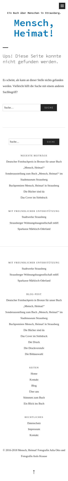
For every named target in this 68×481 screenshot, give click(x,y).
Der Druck (34, 342)
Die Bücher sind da (34, 191)
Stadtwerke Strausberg (34, 216)
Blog (34, 385)
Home (34, 373)
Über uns (34, 391)
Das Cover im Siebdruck (34, 197)
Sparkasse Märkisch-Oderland (34, 228)
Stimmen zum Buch (34, 397)
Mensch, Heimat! (34, 28)
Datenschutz (34, 423)
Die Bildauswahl (34, 354)
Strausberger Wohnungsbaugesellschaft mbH (34, 222)
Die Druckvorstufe (34, 348)
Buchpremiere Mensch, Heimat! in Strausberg (34, 185)
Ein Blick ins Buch (34, 403)
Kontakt (34, 379)
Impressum (34, 429)
